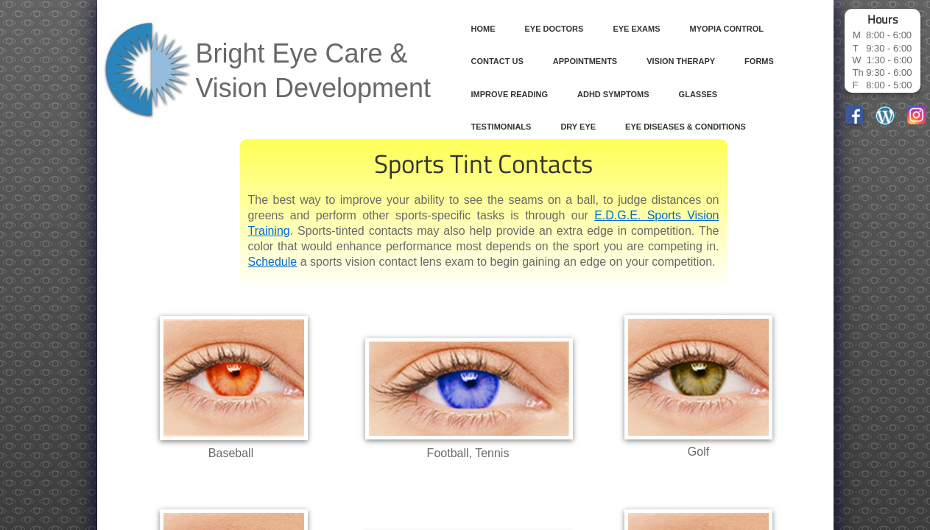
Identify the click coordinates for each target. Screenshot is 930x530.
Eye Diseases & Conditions (685, 126)
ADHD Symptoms (613, 94)
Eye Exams (636, 28)
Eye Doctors (554, 28)
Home (483, 28)
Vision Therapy (681, 61)
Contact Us (497, 61)
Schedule (272, 261)
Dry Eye (578, 126)
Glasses (698, 94)
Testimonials (501, 126)
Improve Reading (510, 94)
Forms (759, 61)
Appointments (585, 61)
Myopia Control (727, 28)
